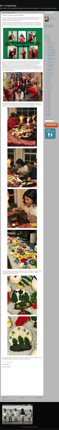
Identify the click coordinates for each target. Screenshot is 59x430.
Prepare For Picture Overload (50, 70)
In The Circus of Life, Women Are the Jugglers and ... (51, 65)
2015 (47, 101)
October (48, 74)
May (48, 82)
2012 (47, 106)
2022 (47, 90)
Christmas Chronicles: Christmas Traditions (51, 50)
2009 (47, 111)
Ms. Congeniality (8, 5)
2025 (47, 37)
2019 (47, 95)
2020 (47, 93)
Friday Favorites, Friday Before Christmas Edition (51, 59)
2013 (47, 105)
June (48, 80)
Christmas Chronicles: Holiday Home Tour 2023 (51, 55)
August (48, 77)
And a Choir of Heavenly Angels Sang (51, 62)
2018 (47, 97)
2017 (47, 98)
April (48, 83)
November (49, 72)
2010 (47, 109)
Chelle (51, 17)
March (48, 85)
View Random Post (51, 125)
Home (22, 397)
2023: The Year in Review (51, 43)
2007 (47, 114)
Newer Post (5, 397)
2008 (47, 113)
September (49, 75)
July (48, 78)
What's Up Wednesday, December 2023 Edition (52, 52)
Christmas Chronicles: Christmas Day (51, 47)
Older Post (39, 397)
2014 (47, 103)
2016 (47, 100)
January (48, 88)
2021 (47, 92)
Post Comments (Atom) (11, 400)
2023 (47, 40)
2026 (47, 35)
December (49, 42)
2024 (47, 39)
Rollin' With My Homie (51, 67)
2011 (47, 108)
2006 (47, 116)
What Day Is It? (50, 45)
